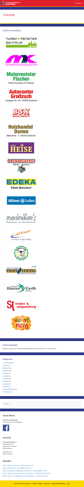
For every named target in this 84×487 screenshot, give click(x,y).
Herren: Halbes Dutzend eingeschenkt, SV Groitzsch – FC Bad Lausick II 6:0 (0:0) (26, 473)
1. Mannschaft (7, 363)
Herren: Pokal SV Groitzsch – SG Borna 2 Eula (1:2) (18, 465)
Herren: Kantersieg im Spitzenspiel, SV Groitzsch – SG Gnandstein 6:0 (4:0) (25, 471)
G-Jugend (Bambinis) (9, 389)
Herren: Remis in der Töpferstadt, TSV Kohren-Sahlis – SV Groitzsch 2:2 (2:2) (25, 476)
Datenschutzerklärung (58, 483)
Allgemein (5, 368)
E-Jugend (5, 384)
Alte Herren (6, 371)
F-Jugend (5, 386)
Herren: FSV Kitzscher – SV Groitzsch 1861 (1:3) (17, 468)
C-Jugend (5, 376)
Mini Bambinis (7, 392)
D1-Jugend (6, 378)
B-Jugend (5, 373)
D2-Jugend (6, 381)
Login (68, 483)
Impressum (47, 483)
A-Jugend (5, 365)
